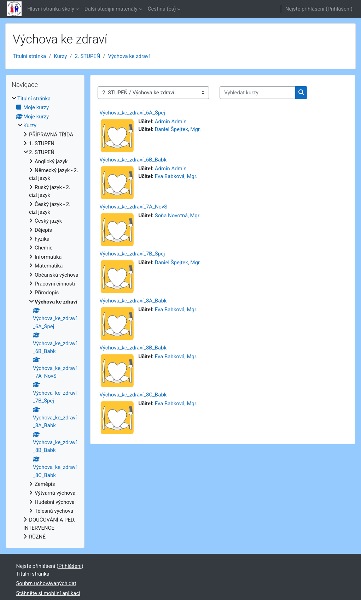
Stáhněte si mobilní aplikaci (48, 593)
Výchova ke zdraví (129, 56)
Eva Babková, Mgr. (176, 176)
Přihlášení (339, 9)
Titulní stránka (29, 56)
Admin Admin (171, 121)
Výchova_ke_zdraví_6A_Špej (132, 113)
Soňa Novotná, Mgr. (177, 215)
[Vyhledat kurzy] (258, 92)
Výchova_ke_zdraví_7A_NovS (133, 207)
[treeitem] (45, 318)
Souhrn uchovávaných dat (46, 583)
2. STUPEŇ (87, 56)
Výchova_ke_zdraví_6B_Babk (133, 160)
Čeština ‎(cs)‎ (162, 9)
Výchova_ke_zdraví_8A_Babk (133, 301)
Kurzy (60, 56)
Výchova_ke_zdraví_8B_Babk (133, 348)
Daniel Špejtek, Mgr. (178, 129)
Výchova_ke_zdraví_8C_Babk (133, 395)
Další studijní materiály (111, 9)
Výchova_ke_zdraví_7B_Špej (132, 254)
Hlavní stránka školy (50, 9)
